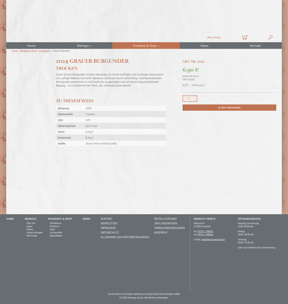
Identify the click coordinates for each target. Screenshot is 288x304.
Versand (191, 79)
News (204, 46)
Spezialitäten (56, 235)
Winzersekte (56, 232)
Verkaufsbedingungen (169, 227)
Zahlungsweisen (165, 223)
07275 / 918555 (205, 231)
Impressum (108, 227)
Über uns (30, 223)
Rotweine (54, 226)
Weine (29, 229)
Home (31, 46)
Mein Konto (214, 37)
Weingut (84, 46)
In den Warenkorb (229, 107)
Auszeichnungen (34, 232)
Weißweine (44, 50)
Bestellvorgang (165, 218)
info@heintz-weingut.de (213, 239)
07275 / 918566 (205, 234)
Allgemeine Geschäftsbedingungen (125, 237)
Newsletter (109, 223)
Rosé (52, 229)
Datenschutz (110, 232)
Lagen (29, 226)
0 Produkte (244, 37)
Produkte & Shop (146, 46)
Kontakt (255, 46)
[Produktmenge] (190, 98)
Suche (270, 37)
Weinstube (31, 235)
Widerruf (160, 232)
